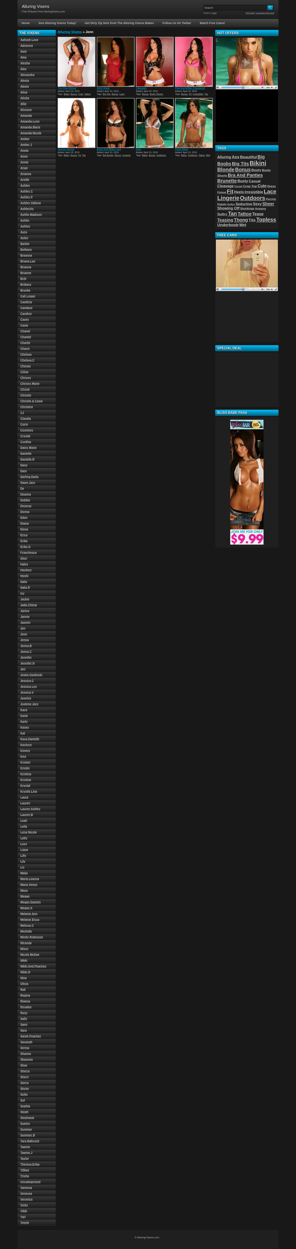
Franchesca (28, 552)
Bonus (74, 94)
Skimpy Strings (66, 149)
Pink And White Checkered (190, 88)
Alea (23, 57)
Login (214, 13)
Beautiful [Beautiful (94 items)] (248, 157)
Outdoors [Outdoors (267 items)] (252, 198)
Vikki (23, 1211)
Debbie (25, 500)
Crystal (25, 436)
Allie (23, 104)
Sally (23, 1018)
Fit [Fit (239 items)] (230, 191)
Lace (121, 94)
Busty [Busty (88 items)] (243, 181)
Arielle (24, 179)
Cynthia (25, 441)
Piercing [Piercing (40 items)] (271, 199)
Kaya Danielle (29, 739)
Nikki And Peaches (33, 966)
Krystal (25, 785)
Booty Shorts (156, 94)
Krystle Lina (28, 791)
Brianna (25, 267)
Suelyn (25, 1123)
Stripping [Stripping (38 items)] (260, 208)
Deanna (25, 494)
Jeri (23, 669)
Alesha (25, 63)
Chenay (25, 366)
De (22, 488)
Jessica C (27, 680)
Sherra (25, 1071)
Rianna (25, 1001)
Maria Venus (28, 884)
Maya (24, 890)
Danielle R (27, 459)
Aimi (23, 51)
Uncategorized (30, 1181)
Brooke (25, 290)
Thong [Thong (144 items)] (241, 219)
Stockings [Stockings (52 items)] (247, 208)
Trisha (24, 1176)
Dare (23, 471)
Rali (23, 989)
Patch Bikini (181, 149)
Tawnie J (26, 1152)
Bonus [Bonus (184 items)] (243, 169)
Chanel (25, 331)
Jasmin (25, 622)
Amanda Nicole (30, 133)
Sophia (25, 1106)
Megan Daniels (30, 902)
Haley (24, 564)
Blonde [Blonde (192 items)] (226, 169)
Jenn (23, 634)
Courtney (26, 430)
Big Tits (106, 94)
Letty (23, 838)
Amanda (26, 115)
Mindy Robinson (31, 937)
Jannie (25, 616)
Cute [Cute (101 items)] (262, 186)
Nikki (23, 960)
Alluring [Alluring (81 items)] (224, 157)
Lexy (23, 843)
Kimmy (25, 750)
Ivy (22, 593)
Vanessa (26, 1187)
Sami (23, 1024)
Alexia (24, 80)
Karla (24, 715)
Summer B (27, 1135)
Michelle (26, 931)
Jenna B (26, 645)
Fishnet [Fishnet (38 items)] (221, 192)
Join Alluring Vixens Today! (57, 23)
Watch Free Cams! (212, 23)
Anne (24, 156)
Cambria (26, 302)
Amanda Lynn (30, 121)
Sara (23, 1030)
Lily (22, 861)
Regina (25, 995)
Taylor (24, 1158)
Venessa (26, 1193)
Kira (23, 756)
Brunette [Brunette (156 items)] (227, 180)
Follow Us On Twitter (177, 23)
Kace (23, 709)
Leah (23, 820)
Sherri (24, 1077)
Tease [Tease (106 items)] (258, 214)
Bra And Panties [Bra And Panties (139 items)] (245, 175)
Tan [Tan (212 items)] (232, 213)
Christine (26, 406)
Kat (22, 733)
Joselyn (25, 698)
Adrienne (26, 45)
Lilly (23, 855)
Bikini (66, 94)
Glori (23, 558)
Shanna (25, 1053)
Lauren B (26, 814)
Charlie (25, 342)
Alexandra (27, 74)
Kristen (25, 762)
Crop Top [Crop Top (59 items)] (250, 186)
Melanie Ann (28, 913)
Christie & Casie (31, 401)
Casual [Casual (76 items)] (255, 181)
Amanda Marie (30, 127)
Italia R (25, 587)
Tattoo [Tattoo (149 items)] (245, 213)
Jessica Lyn (28, 686)
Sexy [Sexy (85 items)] (257, 204)
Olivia (24, 983)
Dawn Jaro (27, 482)
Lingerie (126, 155)
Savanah (26, 1042)
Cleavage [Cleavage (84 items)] (225, 186)
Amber (25, 138)
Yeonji (24, 1222)
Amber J (26, 144)
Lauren (25, 803)
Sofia (23, 1094)
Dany (23, 465)
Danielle (26, 453)
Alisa (23, 92)
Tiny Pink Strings (67, 88)
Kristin (25, 768)
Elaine (24, 523)
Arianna (25, 173)
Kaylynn (26, 744)
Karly (24, 721)
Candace (26, 307)
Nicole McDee (29, 954)
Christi (25, 389)
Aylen (24, 238)
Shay (23, 1065)
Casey (24, 319)
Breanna (26, 255)
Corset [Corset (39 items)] (238, 186)
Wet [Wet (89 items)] (242, 225)
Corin (24, 424)
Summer (26, 1129)
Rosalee (26, 1007)
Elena (24, 529)
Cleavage (141, 88)
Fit (190, 94)
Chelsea (26, 354)
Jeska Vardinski (31, 675)
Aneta (24, 150)
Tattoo (87, 94)
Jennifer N (27, 663)
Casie (24, 325)
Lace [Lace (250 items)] (270, 191)
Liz (22, 867)
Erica (23, 535)
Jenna (24, 640)
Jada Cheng (28, 605)
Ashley (25, 185)
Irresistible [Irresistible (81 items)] (254, 192)
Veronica (26, 1199)
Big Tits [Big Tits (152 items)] (240, 163)
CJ (22, 412)
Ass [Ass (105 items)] (235, 157)
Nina (23, 978)
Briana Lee (27, 261)
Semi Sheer (103, 88)
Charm (25, 348)
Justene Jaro (29, 704)
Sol (22, 1100)
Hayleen (26, 570)
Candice (26, 313)
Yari (23, 1216)
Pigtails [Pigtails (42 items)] (222, 204)
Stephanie (27, 1117)
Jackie (24, 599)
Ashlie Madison (31, 214)
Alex (23, 69)
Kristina (25, 774)
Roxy (23, 1012)
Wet (208, 155)
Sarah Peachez (30, 1036)
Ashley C (26, 191)
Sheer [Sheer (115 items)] (268, 203)
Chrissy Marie (30, 383)
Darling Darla (29, 476)
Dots (138, 149)
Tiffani (24, 1170)
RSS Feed (250, 13)
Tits (206, 94)
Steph (24, 1112)
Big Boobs (108, 155)
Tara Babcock (29, 1141)
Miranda (26, 943)
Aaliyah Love (29, 39)
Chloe (24, 372)
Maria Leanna (29, 878)
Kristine (25, 779)
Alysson (26, 109)
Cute (80, 94)
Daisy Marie (28, 447)
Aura (23, 232)
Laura (24, 797)
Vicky (24, 1205)
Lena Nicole (28, 832)
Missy (24, 948)
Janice (25, 610)
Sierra (24, 1082)
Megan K (26, 908)
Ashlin (24, 220)
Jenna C (26, 651)
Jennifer (26, 657)
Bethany (26, 249)
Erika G (25, 546)
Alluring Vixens (70, 32)
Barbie (25, 243)
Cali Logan (27, 296)
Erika (23, 541)
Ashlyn (25, 226)
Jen (22, 628)
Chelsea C (27, 360)
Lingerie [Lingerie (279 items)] (228, 198)
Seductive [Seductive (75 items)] (244, 204)
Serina (24, 1047)
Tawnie (25, 1146)
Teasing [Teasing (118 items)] (225, 219)
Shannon (26, 1059)
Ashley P (26, 197)
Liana (24, 849)
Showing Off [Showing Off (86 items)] (228, 208)
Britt (23, 278)
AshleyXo (27, 208)
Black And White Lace (109, 149)
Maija (24, 873)
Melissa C (27, 925)
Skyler (24, 1088)
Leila (23, 826)
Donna (25, 511)
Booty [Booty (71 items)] (256, 170)
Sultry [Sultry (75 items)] (222, 214)
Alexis (24, 86)
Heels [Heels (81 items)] (239, 192)
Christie (25, 395)
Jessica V (27, 692)
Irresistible (198, 94)
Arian (24, 168)
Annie (24, 162)
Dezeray (26, 506)
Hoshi (24, 575)
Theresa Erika (30, 1164)
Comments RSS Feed (265, 13)
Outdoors (161, 155)
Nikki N (25, 972)
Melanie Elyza (29, 919)
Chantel (25, 337)
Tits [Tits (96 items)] (252, 220)
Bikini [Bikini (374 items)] (258, 163)
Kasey (24, 727)
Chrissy (25, 377)
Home (26, 23)
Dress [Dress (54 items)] (271, 186)
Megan (25, 896)
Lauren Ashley (30, 809)
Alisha (24, 98)
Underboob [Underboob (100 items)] (228, 225)
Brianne (25, 272)
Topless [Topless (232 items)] (266, 219)
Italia (23, 581)
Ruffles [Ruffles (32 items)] (231, 204)
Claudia (25, 418)
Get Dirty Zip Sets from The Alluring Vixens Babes (119, 23)
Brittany (25, 284)
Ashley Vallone (30, 203)
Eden (23, 517)
